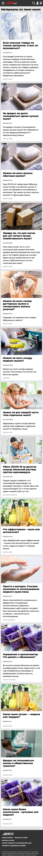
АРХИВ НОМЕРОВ (7, 837)
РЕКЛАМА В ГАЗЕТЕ (8, 840)
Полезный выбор (9, 620)
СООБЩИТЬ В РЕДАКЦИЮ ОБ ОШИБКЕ (14, 845)
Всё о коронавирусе (10, 495)
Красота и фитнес (9, 679)
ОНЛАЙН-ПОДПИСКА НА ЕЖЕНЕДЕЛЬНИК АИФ (16, 843)
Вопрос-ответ (7, 79)
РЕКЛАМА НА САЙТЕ (21, 837)
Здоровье (6, 378)
